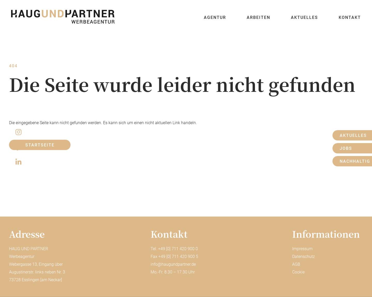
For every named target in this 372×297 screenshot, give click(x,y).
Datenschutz (303, 256)
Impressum (302, 248)
